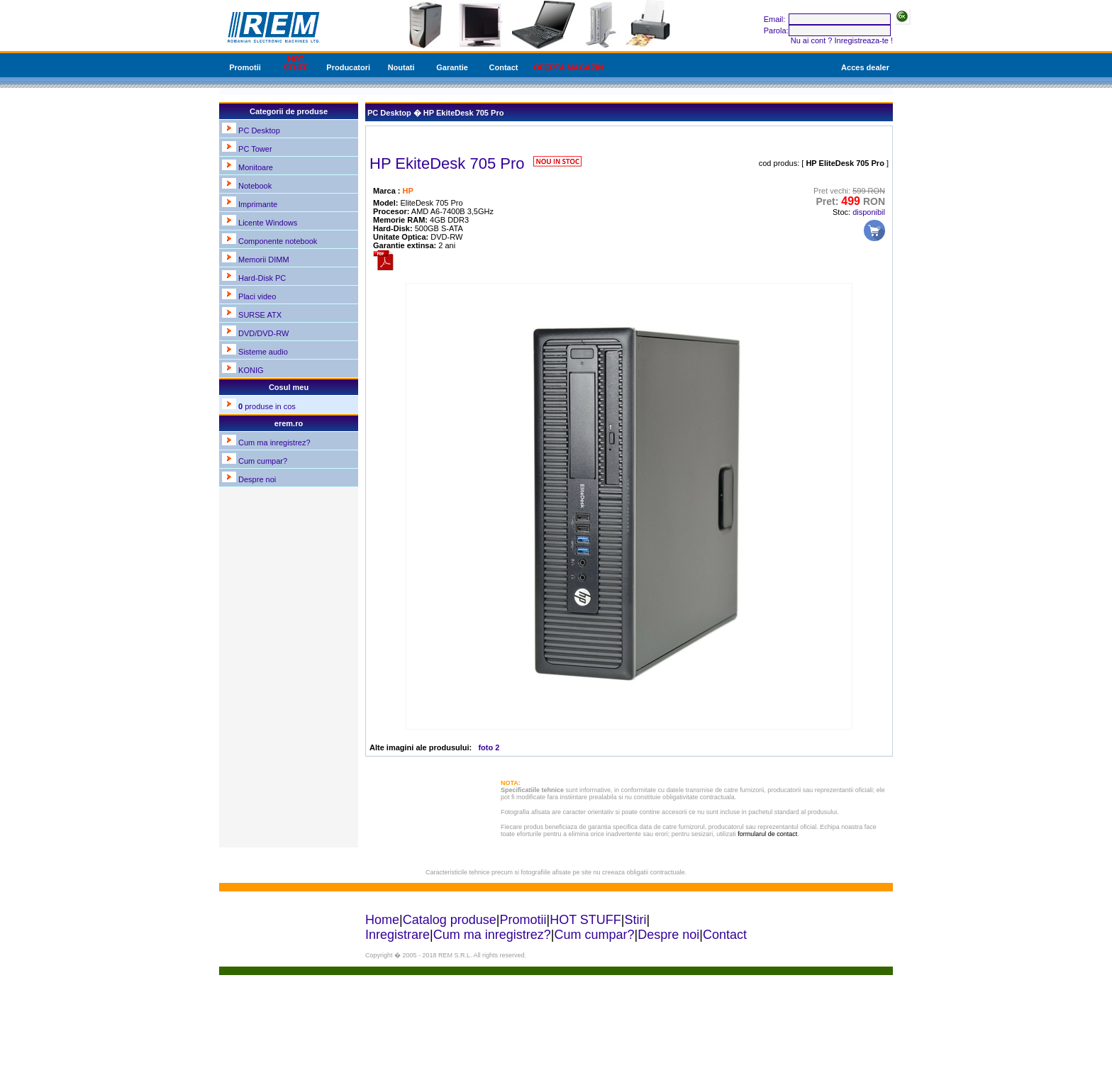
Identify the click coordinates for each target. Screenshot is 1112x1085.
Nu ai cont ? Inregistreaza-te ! (842, 40)
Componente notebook (277, 241)
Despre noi (257, 479)
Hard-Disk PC (262, 278)
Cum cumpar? (262, 461)
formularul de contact (767, 834)
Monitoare (255, 167)
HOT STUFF (295, 63)
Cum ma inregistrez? (274, 442)
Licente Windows (267, 222)
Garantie (452, 67)
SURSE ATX (260, 315)
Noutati (401, 67)
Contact (503, 67)
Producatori (348, 67)
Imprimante (257, 204)
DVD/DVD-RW (263, 333)
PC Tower (255, 149)
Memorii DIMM (263, 259)
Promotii (245, 67)
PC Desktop (259, 130)
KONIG (250, 370)
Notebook (255, 186)
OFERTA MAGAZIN (568, 67)
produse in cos (267, 406)
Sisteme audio (263, 351)
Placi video (257, 296)
